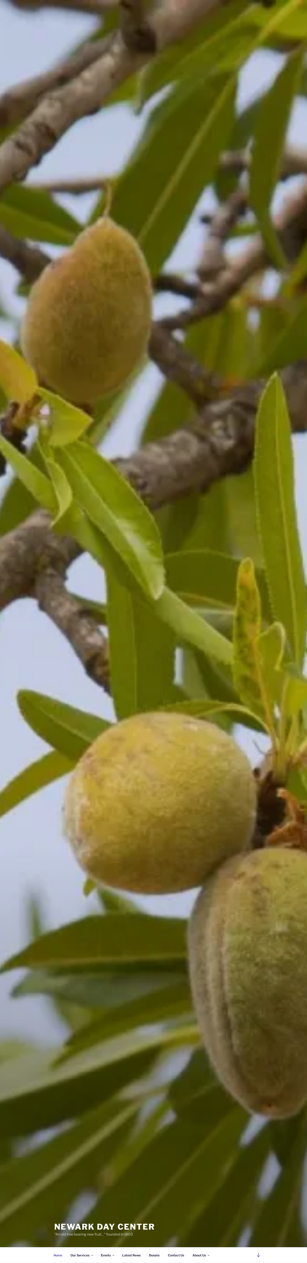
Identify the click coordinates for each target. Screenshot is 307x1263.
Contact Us (176, 1255)
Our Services (82, 1255)
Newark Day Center (104, 1227)
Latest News (131, 1255)
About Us (201, 1255)
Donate (154, 1255)
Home (58, 1255)
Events (108, 1255)
